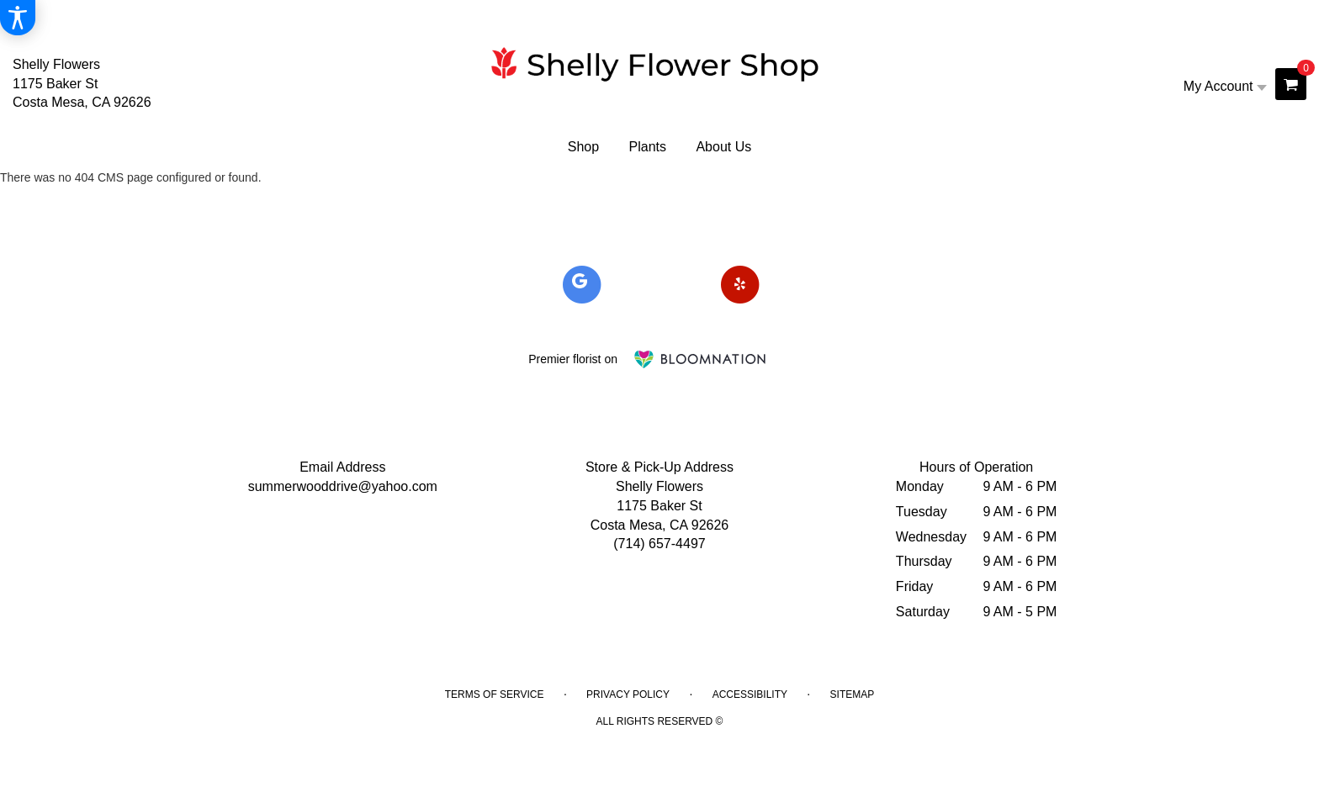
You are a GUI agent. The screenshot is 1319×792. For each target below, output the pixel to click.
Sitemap (852, 694)
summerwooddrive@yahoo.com (342, 486)
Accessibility (749, 694)
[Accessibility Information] (17, 17)
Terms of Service (494, 694)
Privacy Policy (628, 694)
